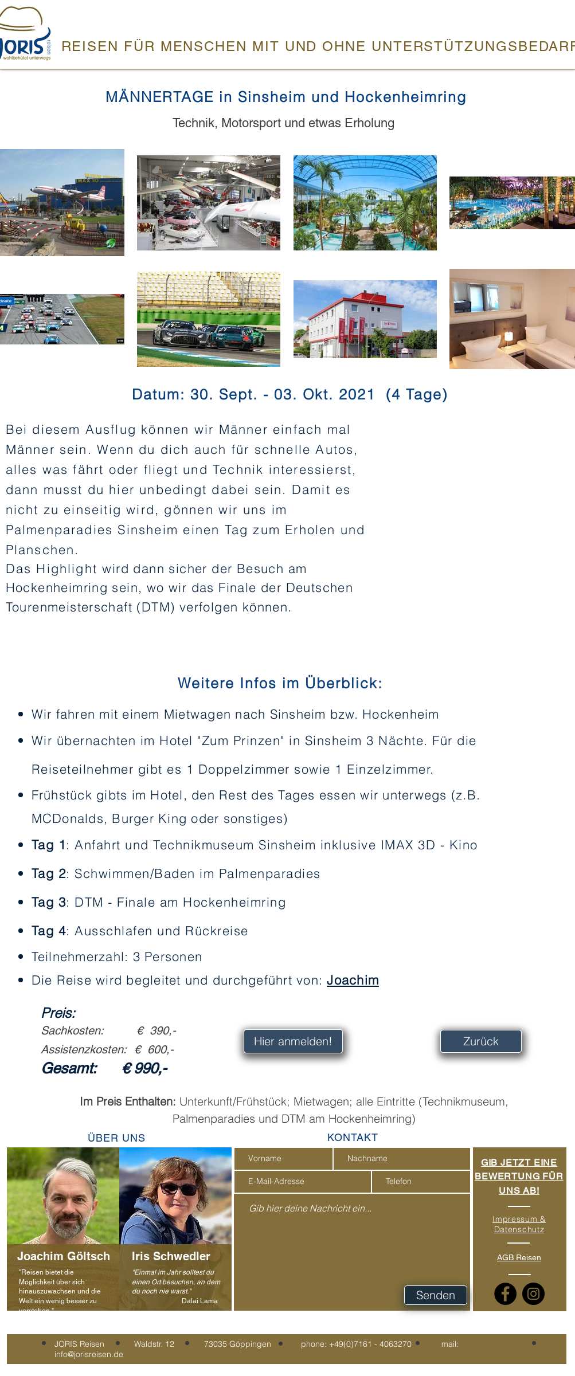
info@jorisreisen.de (88, 1354)
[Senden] (435, 1295)
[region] (63, 1237)
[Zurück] (481, 1041)
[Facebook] (505, 1294)
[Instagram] (533, 1294)
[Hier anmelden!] (293, 1041)
